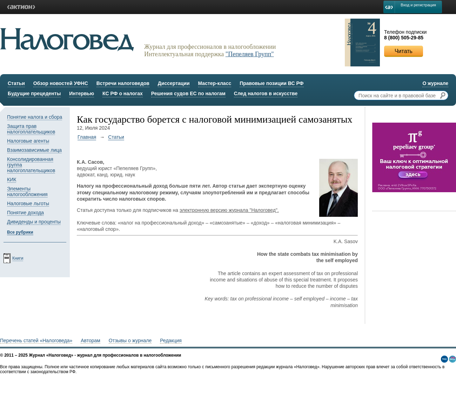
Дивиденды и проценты (34, 222)
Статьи (16, 83)
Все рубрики (20, 232)
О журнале (435, 83)
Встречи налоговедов (122, 83)
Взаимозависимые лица (34, 150)
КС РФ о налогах (122, 93)
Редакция (171, 340)
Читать (404, 51)
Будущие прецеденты (34, 93)
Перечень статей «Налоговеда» (36, 340)
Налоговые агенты (28, 141)
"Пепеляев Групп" (250, 54)
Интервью (81, 93)
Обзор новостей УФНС (60, 83)
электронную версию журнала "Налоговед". (229, 210)
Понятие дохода (25, 212)
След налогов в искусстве (266, 93)
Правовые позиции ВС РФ (271, 83)
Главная (87, 137)
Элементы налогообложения (27, 191)
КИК (11, 179)
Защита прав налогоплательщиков (31, 129)
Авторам (90, 340)
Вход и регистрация (418, 5)
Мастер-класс (215, 83)
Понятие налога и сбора (34, 117)
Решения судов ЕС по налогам (188, 93)
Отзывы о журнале (130, 340)
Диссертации (174, 83)
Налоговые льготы (28, 203)
